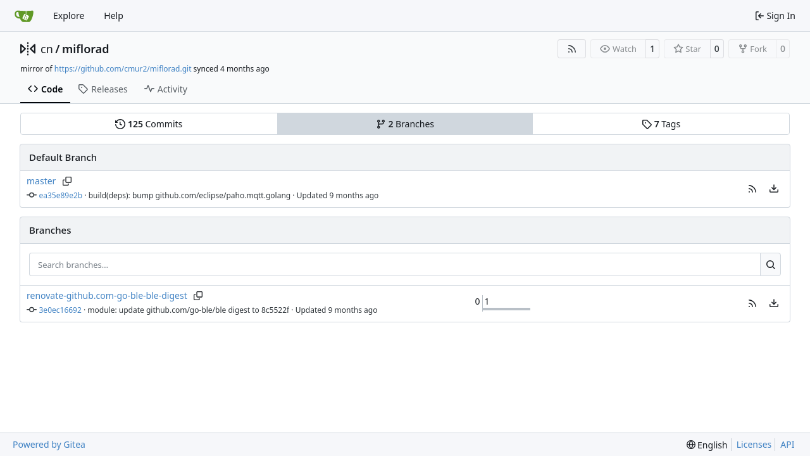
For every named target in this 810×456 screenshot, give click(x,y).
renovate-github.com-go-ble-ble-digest (107, 295)
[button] (752, 188)
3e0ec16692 (60, 310)
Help (113, 16)
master (41, 181)
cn (46, 48)
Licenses (754, 444)
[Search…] (770, 265)
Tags (661, 124)
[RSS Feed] (572, 48)
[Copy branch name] (66, 181)
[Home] (24, 15)
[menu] (773, 188)
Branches (405, 124)
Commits (148, 124)
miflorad (85, 48)
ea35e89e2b (61, 195)
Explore (68, 16)
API (787, 444)
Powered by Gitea (49, 444)
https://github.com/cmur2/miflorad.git (123, 68)
